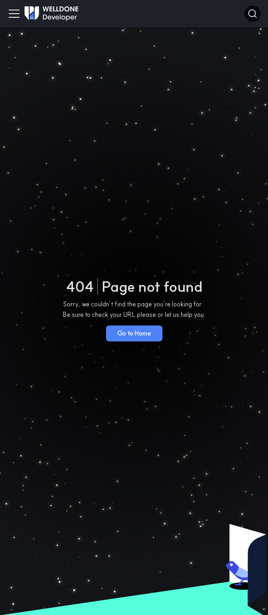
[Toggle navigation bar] (14, 13)
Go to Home (134, 333)
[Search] (252, 13)
